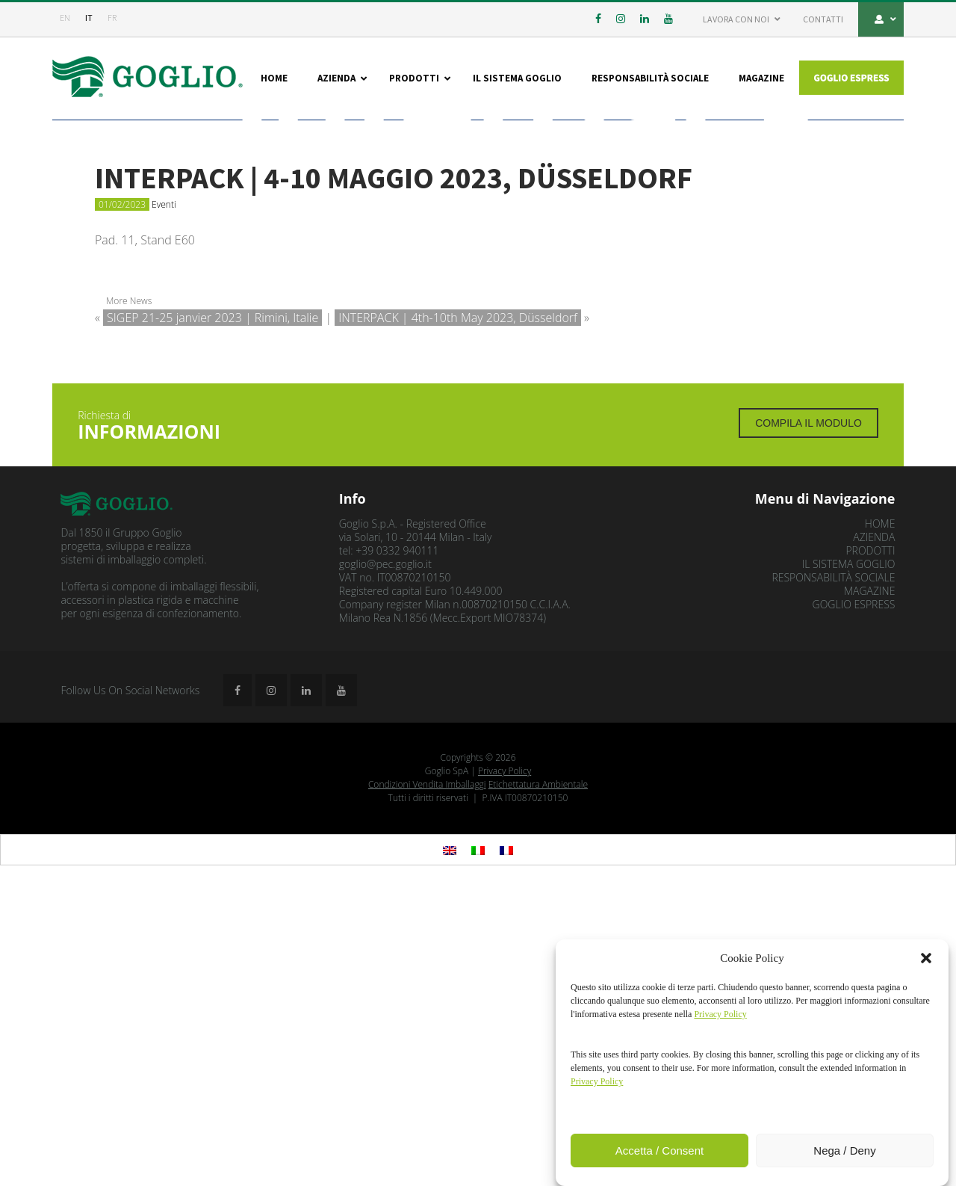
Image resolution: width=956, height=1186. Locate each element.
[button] (926, 958)
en (65, 17)
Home (880, 822)
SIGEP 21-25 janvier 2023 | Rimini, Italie (212, 616)
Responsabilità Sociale (833, 876)
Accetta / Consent (659, 1150)
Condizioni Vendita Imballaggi (427, 1083)
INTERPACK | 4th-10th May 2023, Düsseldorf (457, 616)
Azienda (874, 836)
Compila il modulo (808, 722)
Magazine (869, 890)
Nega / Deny (844, 1150)
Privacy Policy (504, 1069)
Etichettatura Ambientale (538, 1083)
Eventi (164, 502)
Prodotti (870, 849)
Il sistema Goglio (849, 863)
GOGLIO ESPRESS (854, 903)
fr (112, 17)
